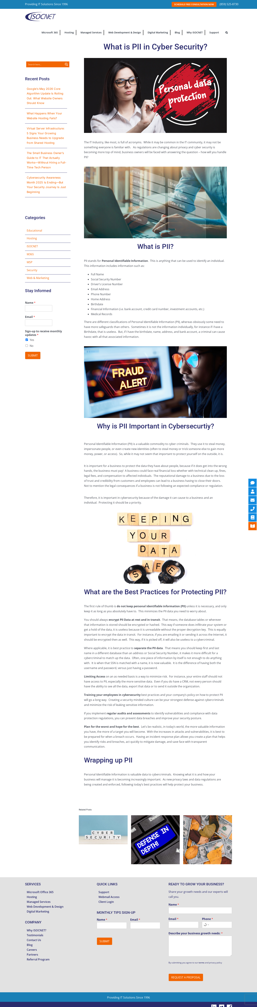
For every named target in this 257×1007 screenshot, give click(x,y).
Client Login (106, 902)
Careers (32, 950)
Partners (32, 954)
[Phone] (217, 925)
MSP (29, 262)
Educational (34, 230)
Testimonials (35, 935)
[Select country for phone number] (206, 925)
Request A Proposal (185, 977)
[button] (226, 32)
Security (32, 270)
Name (30, 303)
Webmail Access (109, 897)
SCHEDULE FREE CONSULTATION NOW (194, 4)
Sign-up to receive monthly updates (43, 333)
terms (201, 962)
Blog (30, 945)
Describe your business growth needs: (196, 933)
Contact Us (34, 940)
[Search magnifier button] (66, 64)
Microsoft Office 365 (40, 892)
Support (103, 892)
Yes (32, 340)
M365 (30, 254)
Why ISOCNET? (36, 930)
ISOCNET (32, 246)
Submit (33, 355)
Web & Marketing (38, 278)
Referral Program (38, 959)
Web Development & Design (45, 907)
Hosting (32, 238)
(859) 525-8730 (229, 4)
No (31, 346)
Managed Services (39, 902)
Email (30, 317)
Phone (207, 919)
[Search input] (45, 64)
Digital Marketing (38, 911)
